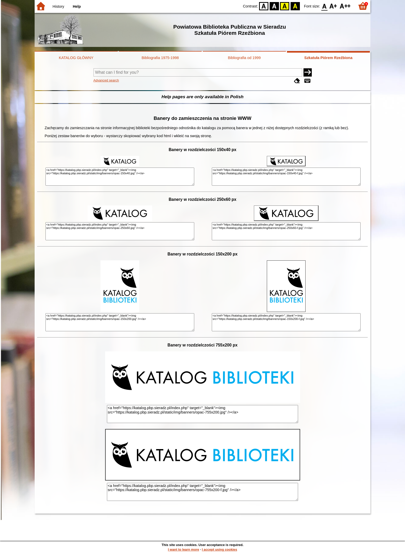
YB (284, 6)
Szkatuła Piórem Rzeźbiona (328, 58)
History (58, 6)
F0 (324, 6)
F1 (333, 6)
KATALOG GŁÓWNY (76, 58)
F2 (345, 6)
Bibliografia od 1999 (244, 58)
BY (295, 6)
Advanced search (106, 80)
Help (77, 6)
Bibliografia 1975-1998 (160, 58)
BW (274, 6)
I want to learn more (183, 549)
